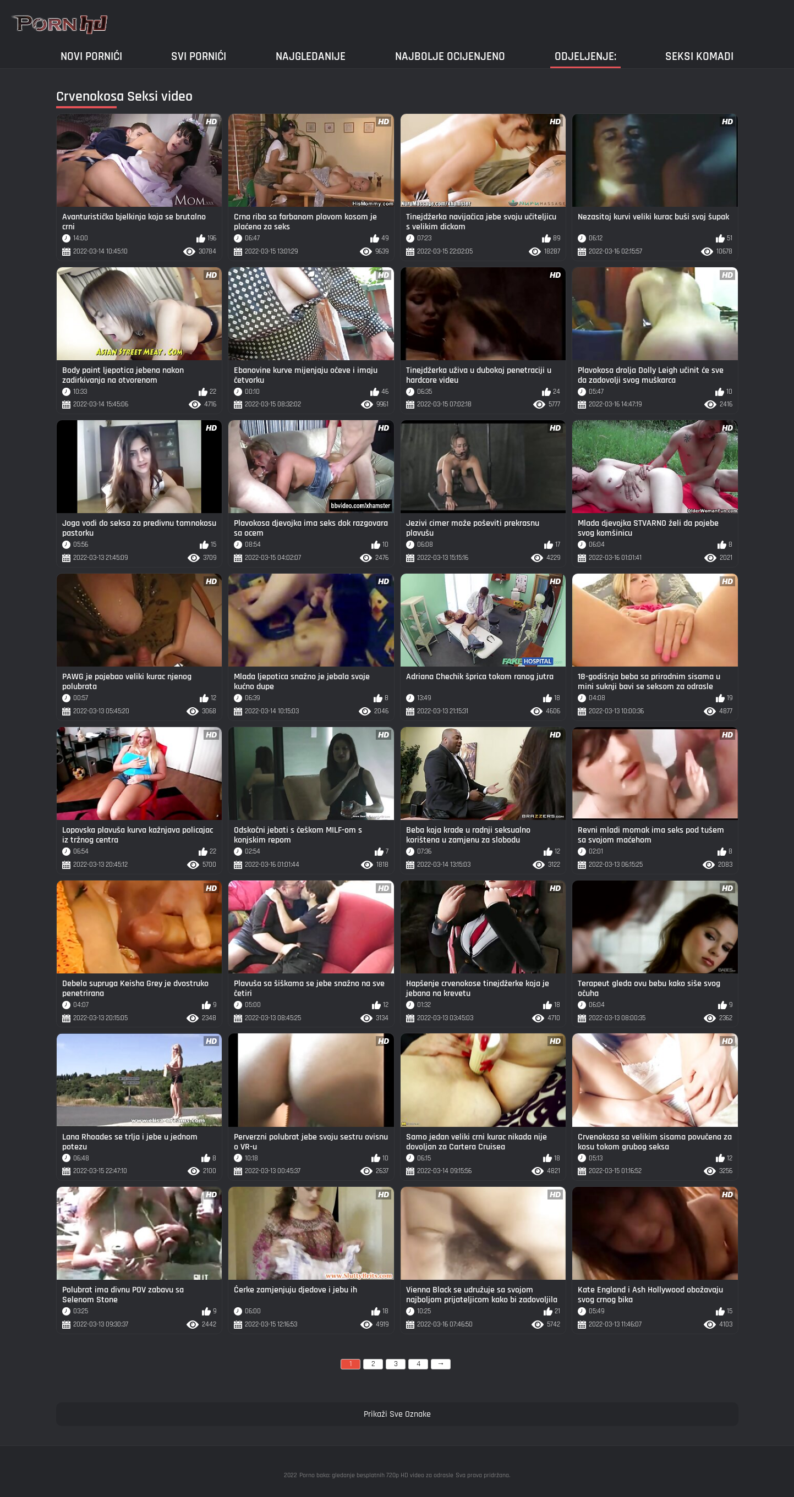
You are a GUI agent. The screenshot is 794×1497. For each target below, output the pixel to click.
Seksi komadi (699, 56)
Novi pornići (91, 56)
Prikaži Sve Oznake (397, 1414)
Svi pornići (198, 56)
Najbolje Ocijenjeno (450, 56)
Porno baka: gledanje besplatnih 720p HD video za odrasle (376, 1475)
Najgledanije (311, 56)
